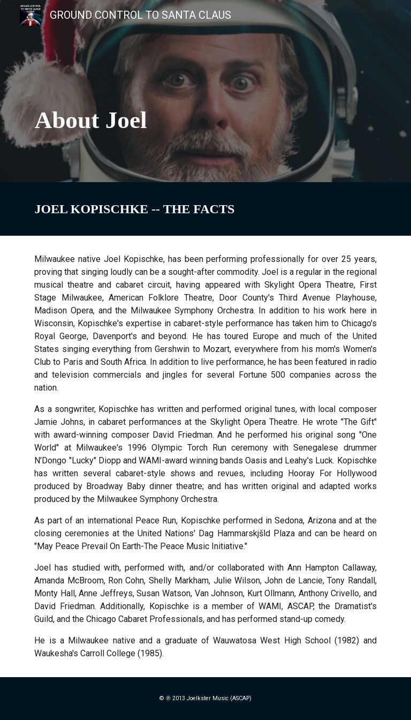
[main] (205, 91)
